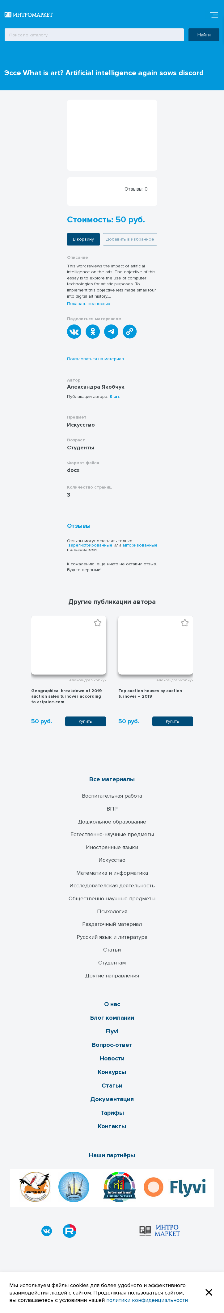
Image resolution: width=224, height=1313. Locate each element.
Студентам (112, 962)
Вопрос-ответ (112, 1045)
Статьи (112, 949)
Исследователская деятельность (112, 885)
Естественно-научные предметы (112, 834)
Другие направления (112, 975)
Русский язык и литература (112, 937)
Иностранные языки (112, 847)
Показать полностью (88, 303)
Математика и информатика (112, 872)
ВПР (112, 808)
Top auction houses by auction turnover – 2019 (150, 693)
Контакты (112, 1126)
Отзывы (79, 526)
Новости (112, 1058)
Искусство (112, 860)
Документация (112, 1099)
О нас (112, 1004)
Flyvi (112, 1031)
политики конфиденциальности (147, 1300)
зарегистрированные (90, 545)
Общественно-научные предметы (112, 898)
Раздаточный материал (112, 924)
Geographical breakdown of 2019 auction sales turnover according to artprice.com (66, 696)
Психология (112, 911)
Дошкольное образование (112, 821)
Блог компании (112, 1018)
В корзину (83, 239)
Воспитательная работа (112, 795)
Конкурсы (112, 1072)
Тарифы (112, 1113)
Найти (204, 35)
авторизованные (140, 545)
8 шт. (114, 396)
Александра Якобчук (96, 386)
